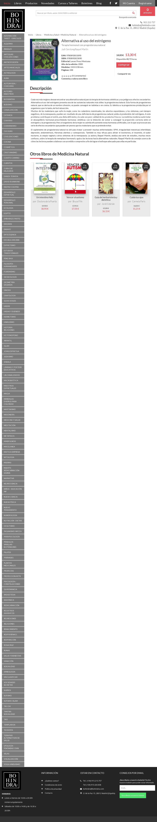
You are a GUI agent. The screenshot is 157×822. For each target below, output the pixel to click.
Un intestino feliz (44, 197)
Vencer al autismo (75, 197)
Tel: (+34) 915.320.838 (92, 785)
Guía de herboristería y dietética (106, 198)
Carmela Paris (138, 201)
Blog (99, 3)
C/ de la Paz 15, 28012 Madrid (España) (136, 28)
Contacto (47, 793)
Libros (17, 3)
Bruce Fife (77, 201)
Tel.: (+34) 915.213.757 (92, 781)
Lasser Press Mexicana (80, 61)
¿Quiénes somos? (50, 781)
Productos (31, 3)
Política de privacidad (51, 789)
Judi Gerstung (68, 49)
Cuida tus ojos (136, 197)
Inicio (8, 3)
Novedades (47, 3)
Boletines (86, 3)
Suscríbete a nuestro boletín (133, 795)
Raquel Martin (81, 49)
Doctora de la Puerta (47, 201)
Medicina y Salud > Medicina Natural (60, 34)
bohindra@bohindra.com (143, 25)
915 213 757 (149, 22)
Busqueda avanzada (127, 17)
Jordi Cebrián (108, 204)
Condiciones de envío (51, 785)
